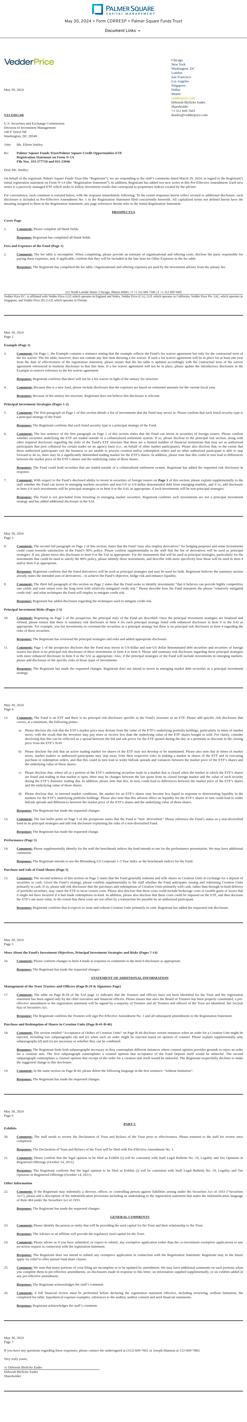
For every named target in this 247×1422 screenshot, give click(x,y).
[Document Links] (123, 31)
